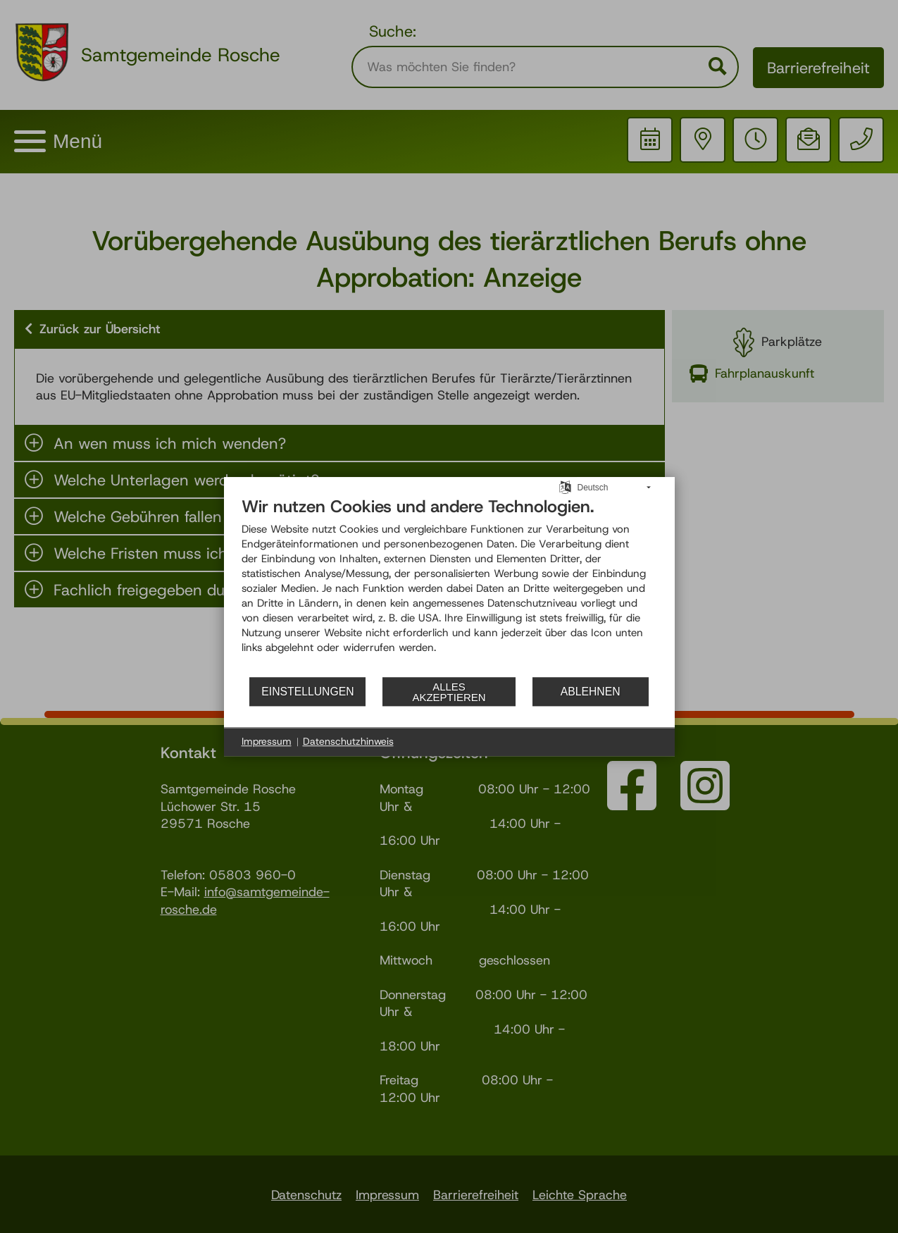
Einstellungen (307, 692)
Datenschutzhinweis (348, 741)
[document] (449, 586)
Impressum (267, 741)
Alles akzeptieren (448, 692)
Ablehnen (591, 692)
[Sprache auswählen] (565, 487)
